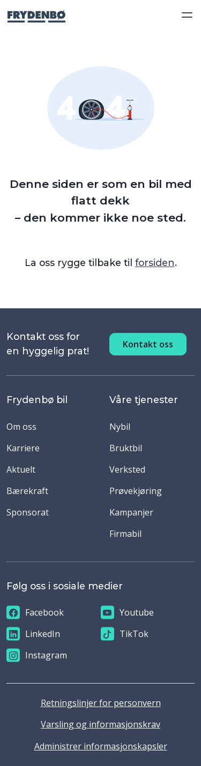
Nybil (119, 427)
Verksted (127, 469)
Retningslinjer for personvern (101, 703)
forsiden (155, 262)
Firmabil (125, 534)
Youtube (127, 612)
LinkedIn (33, 634)
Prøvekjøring (135, 491)
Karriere (23, 448)
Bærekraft (27, 491)
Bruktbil (125, 448)
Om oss (21, 427)
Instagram (36, 655)
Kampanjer (131, 512)
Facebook (35, 612)
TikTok (124, 634)
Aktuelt (20, 469)
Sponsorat (27, 512)
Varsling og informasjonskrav (100, 724)
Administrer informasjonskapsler (100, 746)
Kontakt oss (148, 344)
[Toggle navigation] (183, 15)
